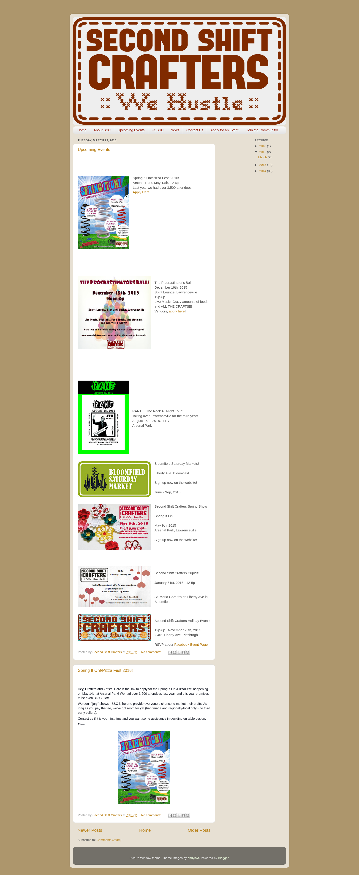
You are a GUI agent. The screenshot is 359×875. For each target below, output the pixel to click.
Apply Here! (142, 192)
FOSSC (158, 130)
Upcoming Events (131, 130)
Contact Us (194, 130)
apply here (177, 311)
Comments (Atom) (109, 840)
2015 (263, 165)
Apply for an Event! (224, 130)
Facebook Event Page (191, 644)
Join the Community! (262, 130)
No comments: (151, 652)
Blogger (223, 858)
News (175, 130)
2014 (263, 171)
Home (82, 130)
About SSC (102, 130)
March (263, 157)
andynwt (193, 858)
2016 (263, 152)
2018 (263, 146)
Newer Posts (90, 830)
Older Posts (199, 830)
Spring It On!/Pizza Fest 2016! (105, 670)
